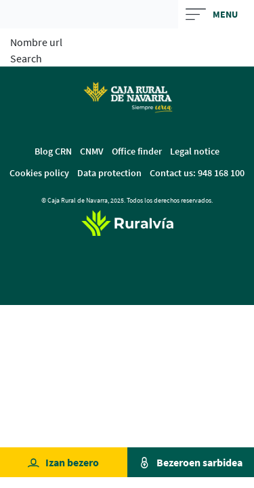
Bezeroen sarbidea (199, 462)
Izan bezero (72, 462)
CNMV (92, 151)
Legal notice (194, 151)
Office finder (137, 151)
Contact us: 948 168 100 (197, 173)
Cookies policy (39, 173)
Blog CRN (53, 151)
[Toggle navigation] (216, 14)
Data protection (109, 173)
